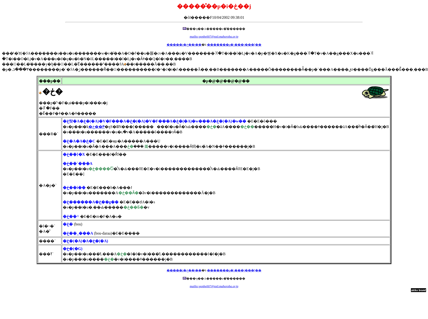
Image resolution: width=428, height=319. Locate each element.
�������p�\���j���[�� (234, 44)
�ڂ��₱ (96, 127)
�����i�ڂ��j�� (184, 44)
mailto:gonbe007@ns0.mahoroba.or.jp (214, 36)
